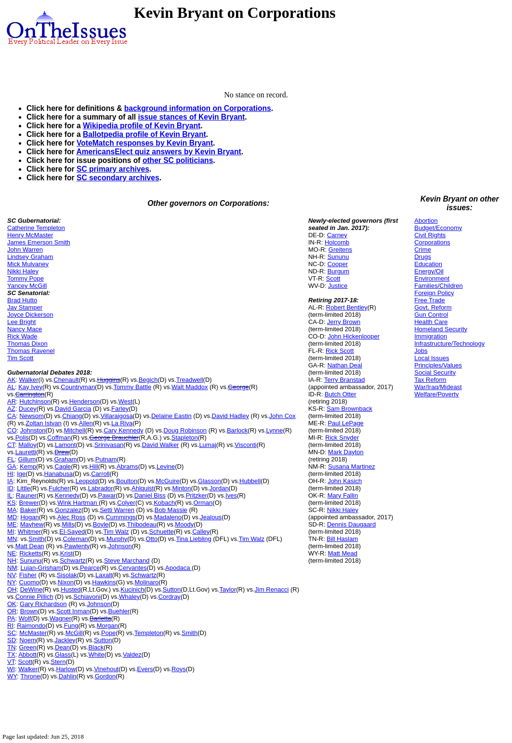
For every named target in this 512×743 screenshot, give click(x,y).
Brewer (29, 502)
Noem (27, 640)
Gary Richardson (43, 604)
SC (11, 632)
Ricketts (30, 553)
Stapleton (184, 437)
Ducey (28, 408)
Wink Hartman (78, 502)
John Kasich (345, 481)
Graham (65, 459)
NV (11, 575)
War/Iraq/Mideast (438, 387)
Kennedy (67, 495)
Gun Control (431, 314)
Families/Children (438, 285)
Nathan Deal (345, 365)
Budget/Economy (438, 227)
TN (11, 647)
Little (23, 488)
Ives (231, 495)
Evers (145, 669)
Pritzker (196, 495)
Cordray (169, 596)
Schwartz (72, 560)
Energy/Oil (429, 271)
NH (11, 560)
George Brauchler (114, 437)
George (238, 387)
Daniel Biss (150, 495)
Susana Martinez (351, 466)
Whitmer (29, 531)
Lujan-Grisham (40, 567)
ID (10, 488)
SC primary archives (113, 169)
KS (11, 502)
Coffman (59, 437)
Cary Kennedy (123, 430)
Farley (120, 408)
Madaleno (168, 517)
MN (12, 538)
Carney (337, 235)
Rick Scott (340, 350)
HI (10, 473)
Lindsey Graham (30, 256)
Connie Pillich (34, 596)
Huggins (108, 379)
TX (11, 654)
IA (10, 481)
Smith (36, 538)
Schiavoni (86, 596)
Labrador (100, 488)
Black (96, 647)
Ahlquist (142, 488)
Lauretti (25, 452)
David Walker (160, 444)
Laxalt (103, 575)
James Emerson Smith (38, 242)
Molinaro (146, 582)
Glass (63, 654)
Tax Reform (430, 379)
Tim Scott (20, 358)
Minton (181, 488)
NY (11, 582)
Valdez (132, 654)
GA (11, 466)
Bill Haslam (342, 538)
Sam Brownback (349, 408)
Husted (70, 589)
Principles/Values (438, 365)
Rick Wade (22, 336)
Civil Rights (430, 235)
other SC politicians (178, 160)
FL (10, 459)
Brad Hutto (22, 300)
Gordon (105, 676)
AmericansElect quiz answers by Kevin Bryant (158, 152)
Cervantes (132, 567)
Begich (148, 379)
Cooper (338, 264)
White (96, 654)
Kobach (164, 502)
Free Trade (429, 300)
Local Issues (431, 358)
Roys (178, 669)
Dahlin (68, 676)
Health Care (430, 321)
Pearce (90, 567)
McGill (74, 632)
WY (12, 676)
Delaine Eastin (171, 415)
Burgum (339, 271)
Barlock (237, 430)
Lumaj (207, 444)
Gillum (27, 459)
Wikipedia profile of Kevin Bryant (141, 126)
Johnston (33, 430)
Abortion (425, 220)
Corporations (432, 242)
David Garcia (73, 408)
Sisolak (67, 575)
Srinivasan (109, 444)
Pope (108, 632)
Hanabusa (58, 473)
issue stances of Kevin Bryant (191, 117)
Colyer (126, 502)
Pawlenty (77, 546)
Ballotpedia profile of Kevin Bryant (144, 134)
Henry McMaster (30, 235)
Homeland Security (440, 329)
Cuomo (29, 582)
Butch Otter (340, 394)
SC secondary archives (118, 178)
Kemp (28, 466)
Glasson (209, 481)
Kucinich (132, 589)
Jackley (64, 640)
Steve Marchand (127, 560)
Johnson (120, 546)
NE (11, 553)
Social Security (435, 372)
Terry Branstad (344, 379)
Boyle (101, 524)
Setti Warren (117, 509)
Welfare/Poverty (436, 394)
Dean (62, 647)
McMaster (33, 632)
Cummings (120, 517)
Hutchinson (35, 401)
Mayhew (31, 524)
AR (11, 401)
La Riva (121, 423)
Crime (422, 249)
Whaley (129, 596)
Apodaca (178, 567)
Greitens (340, 249)
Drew (61, 452)
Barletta (100, 618)
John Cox (282, 415)
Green (28, 647)
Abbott (27, 654)
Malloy (27, 444)
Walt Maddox (189, 387)
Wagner (60, 618)
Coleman (75, 538)
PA (11, 618)
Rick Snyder (342, 437)
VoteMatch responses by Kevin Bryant (145, 143)
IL (10, 495)
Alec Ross (71, 517)
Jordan (219, 488)
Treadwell (189, 379)
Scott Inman (73, 611)
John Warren (25, 249)
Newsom (31, 415)
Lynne (274, 430)
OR (12, 611)
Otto (152, 538)
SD (11, 640)
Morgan (107, 625)
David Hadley (230, 415)
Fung (71, 625)
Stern (58, 661)
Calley (201, 531)
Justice (337, 285)
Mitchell (74, 430)
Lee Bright (21, 321)
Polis (22, 437)
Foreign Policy (434, 293)
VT (10, 661)
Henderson (84, 401)
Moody (184, 524)
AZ (11, 408)
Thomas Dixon (27, 343)
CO (12, 430)
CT (11, 444)
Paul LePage (345, 423)
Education (428, 264)
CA (11, 415)
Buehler (119, 611)
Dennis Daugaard (351, 524)
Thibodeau (142, 524)
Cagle (62, 466)
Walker (29, 379)
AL (11, 387)
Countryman (78, 387)
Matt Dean (29, 546)
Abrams (127, 466)
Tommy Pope (25, 278)
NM (12, 567)
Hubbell (250, 481)
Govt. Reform (432, 307)
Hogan (29, 517)
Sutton (172, 589)
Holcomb (337, 242)
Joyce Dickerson (30, 314)
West (125, 401)
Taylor (228, 589)
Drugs (422, 256)
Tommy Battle (132, 387)
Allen (86, 423)
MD (12, 517)
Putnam (106, 459)
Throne (30, 676)
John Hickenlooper (354, 336)
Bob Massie (171, 509)
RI (10, 625)
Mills (68, 524)
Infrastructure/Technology (449, 343)
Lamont (65, 444)
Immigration (430, 336)
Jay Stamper (24, 307)
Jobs (420, 350)
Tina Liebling (193, 538)
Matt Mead (342, 553)
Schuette (161, 531)
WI (11, 669)
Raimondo (31, 625)
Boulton (126, 481)
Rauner (26, 495)
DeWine (31, 589)
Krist (66, 553)
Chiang (72, 415)
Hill (94, 466)
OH (12, 589)
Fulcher (59, 488)
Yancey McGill (27, 285)
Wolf (25, 618)
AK (11, 379)
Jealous (211, 517)
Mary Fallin (343, 495)
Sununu (30, 560)
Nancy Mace (24, 329)
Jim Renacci (272, 589)
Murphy (116, 538)
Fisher (28, 575)
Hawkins (104, 582)
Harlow (65, 669)
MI (10, 531)
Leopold (87, 481)
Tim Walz (116, 531)
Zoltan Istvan (43, 423)
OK (11, 604)
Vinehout (106, 669)
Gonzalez (68, 509)
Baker (28, 509)
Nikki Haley (23, 271)
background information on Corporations (197, 108)
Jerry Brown (343, 321)
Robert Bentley (347, 307)
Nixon (66, 582)
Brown (29, 611)
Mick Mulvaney (28, 264)
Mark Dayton (346, 452)
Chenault (66, 379)
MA (12, 509)
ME (12, 524)
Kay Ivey (30, 387)
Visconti (245, 444)
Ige (21, 473)
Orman (203, 502)
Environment (431, 278)
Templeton (148, 632)
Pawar (107, 495)
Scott (25, 661)
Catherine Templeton (36, 227)
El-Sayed (72, 531)
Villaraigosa (117, 415)
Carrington (30, 394)
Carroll (100, 473)
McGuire (168, 481)
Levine (166, 466)
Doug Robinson (185, 430)
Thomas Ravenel (30, 350)
